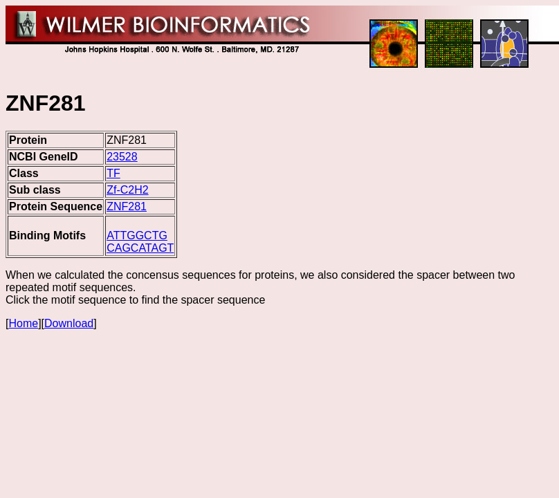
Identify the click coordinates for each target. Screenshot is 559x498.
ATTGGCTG (137, 235)
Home (23, 323)
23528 (122, 157)
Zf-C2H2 (127, 190)
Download (68, 323)
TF (113, 173)
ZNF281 (127, 206)
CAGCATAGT (140, 248)
